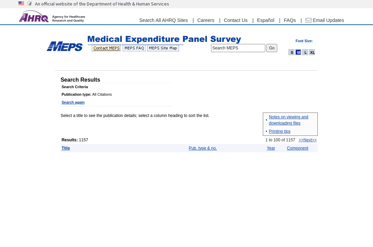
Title (65, 148)
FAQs (290, 20)
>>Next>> (308, 140)
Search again (72, 102)
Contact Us (235, 20)
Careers (205, 20)
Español (266, 20)
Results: (69, 140)
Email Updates (324, 20)
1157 (83, 140)
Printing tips (280, 131)
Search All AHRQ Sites (163, 20)
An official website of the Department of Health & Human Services (102, 4)
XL (312, 52)
